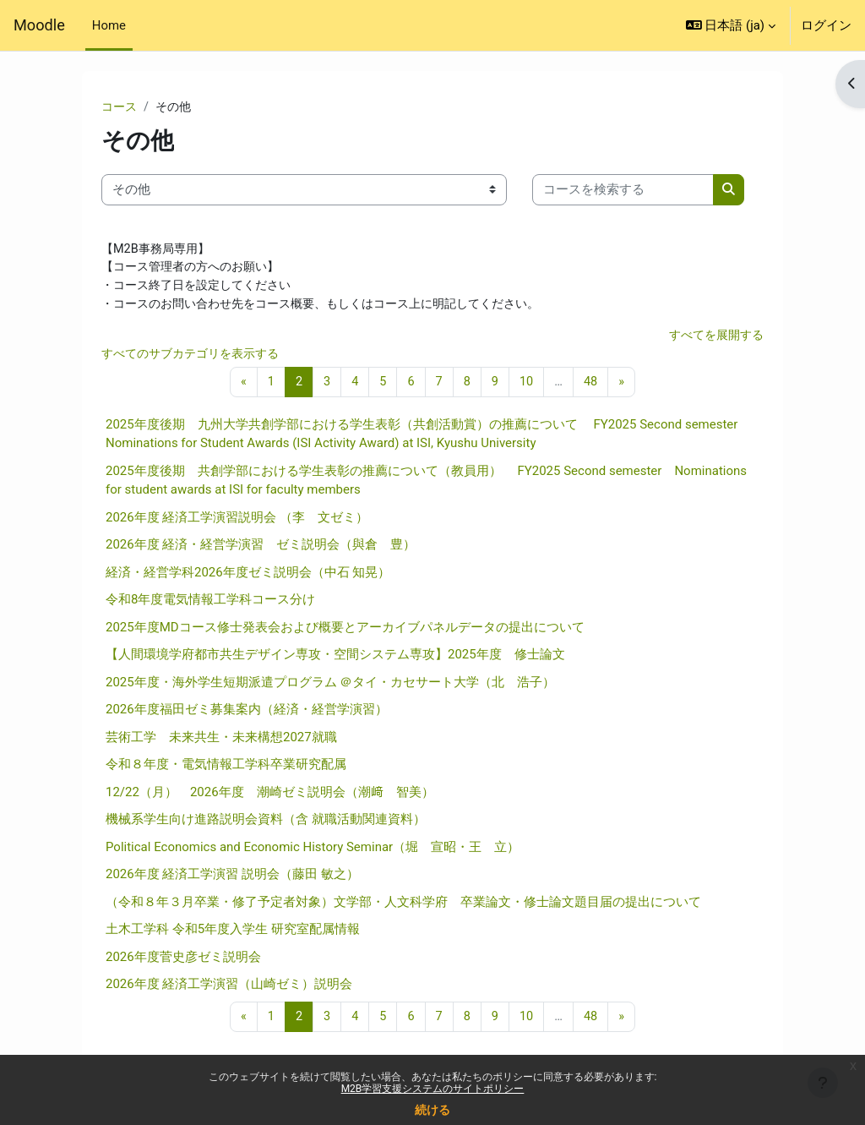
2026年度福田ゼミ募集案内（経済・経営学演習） (247, 714)
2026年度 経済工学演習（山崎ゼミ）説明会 (229, 989)
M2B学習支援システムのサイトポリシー (433, 1089)
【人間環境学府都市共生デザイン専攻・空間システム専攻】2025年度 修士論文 (335, 659)
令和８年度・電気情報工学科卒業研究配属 (226, 769)
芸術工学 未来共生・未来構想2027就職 (221, 741)
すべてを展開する (713, 339)
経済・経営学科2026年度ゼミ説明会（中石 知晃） (248, 576)
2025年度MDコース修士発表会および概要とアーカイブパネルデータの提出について (345, 631)
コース (120, 107)
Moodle (39, 25)
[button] (730, 25)
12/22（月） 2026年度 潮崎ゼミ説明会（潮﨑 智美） (270, 796)
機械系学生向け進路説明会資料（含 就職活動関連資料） (266, 824)
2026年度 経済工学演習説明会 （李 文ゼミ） (237, 521)
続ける (432, 1110)
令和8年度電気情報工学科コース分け (210, 604)
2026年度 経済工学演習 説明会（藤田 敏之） (232, 879)
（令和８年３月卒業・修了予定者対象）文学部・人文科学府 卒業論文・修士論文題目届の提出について (403, 906)
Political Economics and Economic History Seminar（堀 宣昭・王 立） (313, 851)
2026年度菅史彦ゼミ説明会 (183, 961)
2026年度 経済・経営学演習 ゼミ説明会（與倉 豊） (261, 549)
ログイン (826, 25)
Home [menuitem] (109, 25)
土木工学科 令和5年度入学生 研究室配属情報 (233, 934)
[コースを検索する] (623, 190)
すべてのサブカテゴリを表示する (196, 357)
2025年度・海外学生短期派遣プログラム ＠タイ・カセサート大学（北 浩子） (330, 686)
